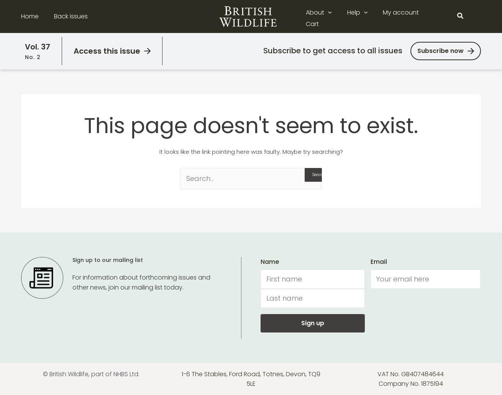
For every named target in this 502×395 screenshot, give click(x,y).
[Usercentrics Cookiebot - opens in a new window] (49, 380)
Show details (118, 380)
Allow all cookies (438, 322)
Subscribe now (440, 50)
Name (270, 261)
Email (379, 261)
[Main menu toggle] (476, 16)
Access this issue (107, 51)
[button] (460, 16)
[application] (333, 16)
